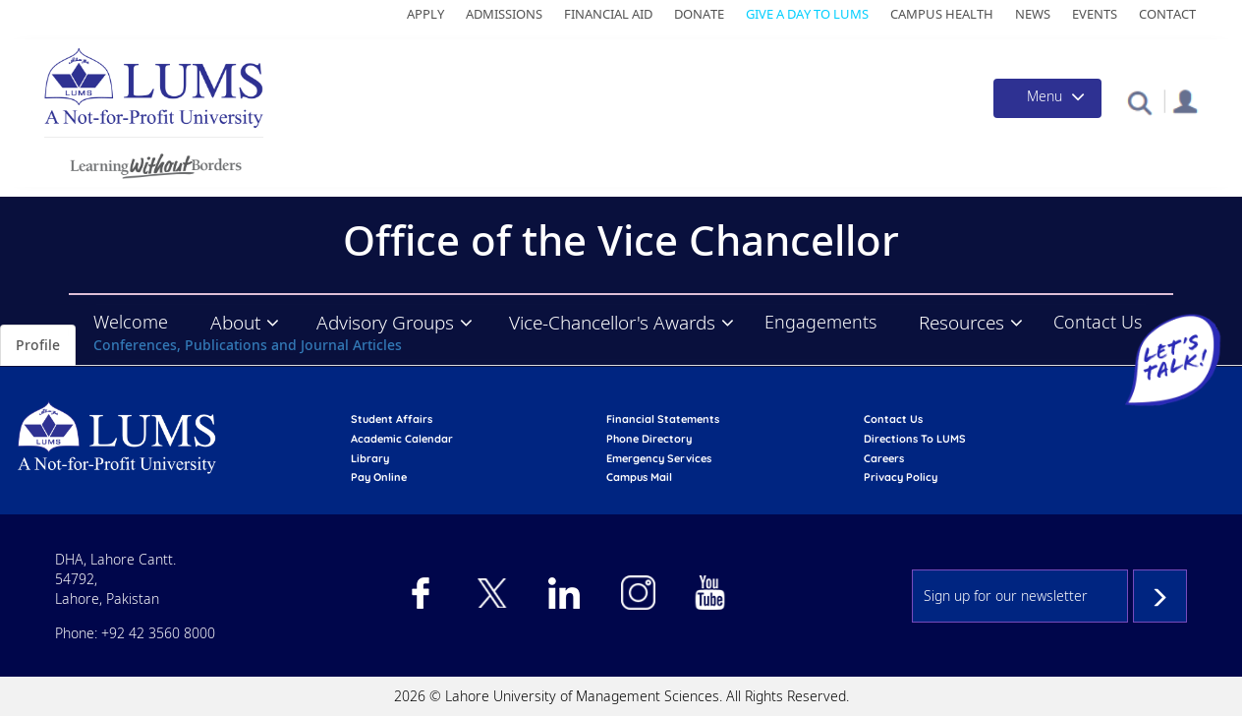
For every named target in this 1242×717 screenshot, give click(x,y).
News (1032, 14)
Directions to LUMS (915, 439)
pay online (379, 477)
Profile (38, 344)
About (235, 322)
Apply (425, 14)
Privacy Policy (900, 477)
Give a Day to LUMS (807, 14)
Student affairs (391, 419)
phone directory (649, 439)
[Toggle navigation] (1047, 98)
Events (1094, 14)
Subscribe (1160, 596)
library (370, 458)
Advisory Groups (385, 322)
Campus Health (941, 14)
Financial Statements (662, 419)
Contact (1167, 14)
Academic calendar (402, 439)
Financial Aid (608, 14)
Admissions (504, 14)
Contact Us (1097, 321)
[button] (1139, 102)
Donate (699, 14)
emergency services (658, 458)
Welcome (130, 321)
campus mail (639, 477)
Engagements (820, 321)
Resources (961, 322)
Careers (884, 458)
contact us (893, 419)
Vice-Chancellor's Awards (612, 322)
